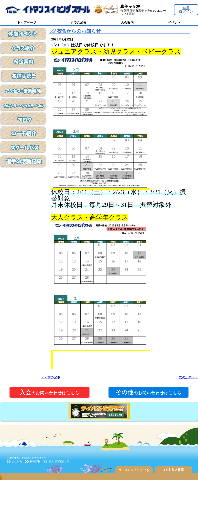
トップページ (26, 22)
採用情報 (35, 461)
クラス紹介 (79, 22)
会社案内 (17, 461)
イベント (174, 22)
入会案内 (127, 22)
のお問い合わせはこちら (49, 392)
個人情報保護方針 (59, 461)
